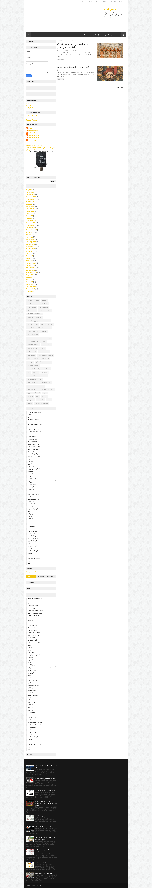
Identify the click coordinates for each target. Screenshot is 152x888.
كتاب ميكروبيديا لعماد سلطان (43, 826)
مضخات (30, 403)
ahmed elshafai (33, 130)
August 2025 (30, 201)
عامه (44, 341)
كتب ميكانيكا (43, 375)
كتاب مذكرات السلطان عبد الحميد (74, 67)
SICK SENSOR (43, 303)
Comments (51, 576)
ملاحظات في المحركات (41, 403)
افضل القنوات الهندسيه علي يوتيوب (45, 778)
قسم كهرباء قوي (43, 307)
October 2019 (30, 227)
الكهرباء (28, 105)
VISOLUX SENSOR (33, 345)
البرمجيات (30, 362)
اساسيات (44, 331)
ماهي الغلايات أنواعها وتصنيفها (43, 873)
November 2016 (31, 291)
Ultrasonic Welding (33, 365)
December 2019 (31, 223)
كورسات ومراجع (43, 351)
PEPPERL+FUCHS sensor (35, 338)
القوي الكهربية (104, 1)
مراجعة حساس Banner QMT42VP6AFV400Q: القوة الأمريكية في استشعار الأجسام (40, 147)
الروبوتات (30, 396)
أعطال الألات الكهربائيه (47, 389)
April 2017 (29, 282)
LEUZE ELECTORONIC (35, 314)
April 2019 (29, 237)
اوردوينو (43, 348)
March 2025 (30, 206)
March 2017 (30, 284)
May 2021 (29, 218)
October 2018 (30, 249)
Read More (62, 59)
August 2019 (30, 232)
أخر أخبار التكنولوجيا (86, 1)
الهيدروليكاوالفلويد (33, 348)
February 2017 (31, 286)
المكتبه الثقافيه (46, 345)
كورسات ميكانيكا (32, 379)
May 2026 (29, 190)
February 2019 (31, 242)
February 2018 (31, 263)
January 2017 (30, 289)
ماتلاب (49, 400)
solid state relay (33, 389)
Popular (41, 576)
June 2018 (29, 256)
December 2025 (31, 197)
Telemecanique (46, 382)
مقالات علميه (31, 355)
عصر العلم (110, 9)
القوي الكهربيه (32, 303)
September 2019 (31, 230)
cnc (29, 372)
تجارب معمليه (45, 321)
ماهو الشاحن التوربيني (41, 862)
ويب (41, 379)
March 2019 (30, 239)
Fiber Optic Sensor (33, 382)
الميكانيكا (121, 1)
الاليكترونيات (113, 1)
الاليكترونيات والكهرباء (45, 310)
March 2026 (30, 192)
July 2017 (29, 277)
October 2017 (30, 270)
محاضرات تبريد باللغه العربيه (43, 816)
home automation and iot (45, 355)
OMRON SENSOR (33, 331)
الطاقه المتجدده (32, 375)
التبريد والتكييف (32, 310)
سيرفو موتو (31, 400)
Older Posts (119, 87)
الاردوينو (96, 1)
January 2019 (30, 244)
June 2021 (29, 216)
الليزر (37, 396)
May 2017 (29, 279)
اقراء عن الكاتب (85, 34)
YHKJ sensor (31, 386)
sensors (41, 386)
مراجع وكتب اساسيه (33, 321)
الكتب (49, 362)
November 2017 (31, 268)
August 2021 (30, 211)
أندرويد (29, 393)
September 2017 (31, 272)
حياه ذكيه (44, 396)
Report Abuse (31, 120)
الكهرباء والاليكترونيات (108, 34)
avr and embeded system (35, 369)
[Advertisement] (62, 18)
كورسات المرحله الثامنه (44, 327)
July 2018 (29, 253)
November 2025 (31, 199)
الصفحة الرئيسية (31, 571)
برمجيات (49, 338)
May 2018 (29, 258)
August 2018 (30, 251)
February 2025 (31, 208)
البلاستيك (37, 393)
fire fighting (45, 358)
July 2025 (29, 204)
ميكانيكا (28, 103)
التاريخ (44, 393)
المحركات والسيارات (96, 34)
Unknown (31, 128)
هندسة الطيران (40, 362)
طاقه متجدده (40, 400)
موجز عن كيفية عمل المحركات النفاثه (46, 790)
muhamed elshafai (34, 133)
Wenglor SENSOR (33, 358)
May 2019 (29, 234)
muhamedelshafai (32, 116)
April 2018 (29, 260)
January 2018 (30, 265)
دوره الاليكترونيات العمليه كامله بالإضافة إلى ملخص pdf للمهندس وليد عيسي (46, 803)
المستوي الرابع (32, 307)
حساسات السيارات (33, 324)
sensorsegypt (32, 140)
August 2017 (30, 275)
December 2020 (31, 220)
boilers (48, 369)
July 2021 (29, 213)
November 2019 (31, 225)
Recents (31, 576)
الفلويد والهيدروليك (33, 334)
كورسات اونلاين (32, 351)
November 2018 (31, 246)
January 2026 (30, 194)
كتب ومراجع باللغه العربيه (34, 317)
